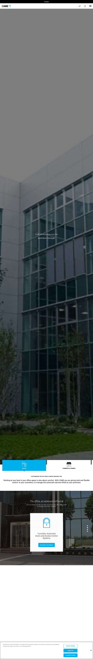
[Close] (91, 650)
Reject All (70, 650)
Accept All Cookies (70, 655)
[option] (24, 466)
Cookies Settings (70, 646)
